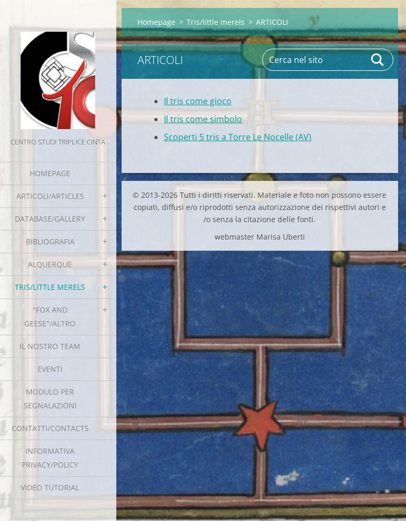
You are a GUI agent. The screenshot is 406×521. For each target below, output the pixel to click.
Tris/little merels (50, 287)
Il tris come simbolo (203, 119)
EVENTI (50, 369)
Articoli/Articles (50, 196)
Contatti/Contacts (50, 428)
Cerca (378, 60)
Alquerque (50, 264)
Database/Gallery (50, 219)
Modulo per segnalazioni (50, 398)
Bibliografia (50, 241)
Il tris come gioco (198, 101)
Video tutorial (50, 487)
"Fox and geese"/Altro (50, 316)
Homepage (50, 173)
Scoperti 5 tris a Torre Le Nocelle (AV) (237, 137)
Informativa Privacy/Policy (50, 458)
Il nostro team (50, 346)
